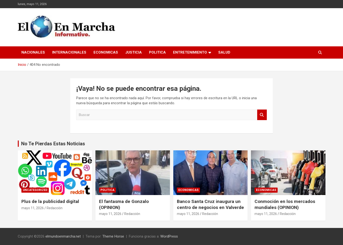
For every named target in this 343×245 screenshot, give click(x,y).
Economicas (106, 52)
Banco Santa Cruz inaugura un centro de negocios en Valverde (210, 204)
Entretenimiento (190, 52)
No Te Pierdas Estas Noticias (53, 144)
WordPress (169, 236)
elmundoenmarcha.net (63, 236)
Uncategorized (35, 190)
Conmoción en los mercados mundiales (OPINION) (285, 204)
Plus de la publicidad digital (50, 201)
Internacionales (69, 52)
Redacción (54, 208)
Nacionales (33, 52)
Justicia (133, 52)
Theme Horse (113, 236)
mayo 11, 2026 (32, 208)
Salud (224, 52)
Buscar (262, 115)
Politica (157, 52)
